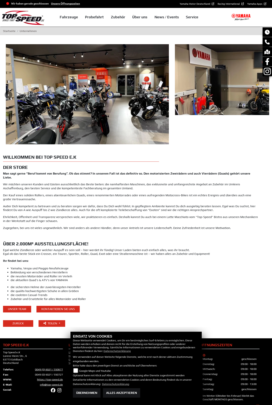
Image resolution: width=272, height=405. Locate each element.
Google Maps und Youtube (95, 370)
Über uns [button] (139, 17)
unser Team (17, 292)
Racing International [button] (229, 3)
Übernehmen (86, 393)
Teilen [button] (50, 307)
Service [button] (192, 17)
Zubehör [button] (118, 17)
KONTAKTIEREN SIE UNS (58, 292)
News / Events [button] (167, 17)
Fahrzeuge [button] (69, 17)
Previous (8, 86)
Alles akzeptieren (121, 393)
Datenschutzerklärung (117, 350)
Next (263, 86)
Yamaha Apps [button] (255, 3)
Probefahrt (94, 17)
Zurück (18, 307)
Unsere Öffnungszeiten (65, 3)
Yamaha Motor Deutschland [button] (195, 3)
